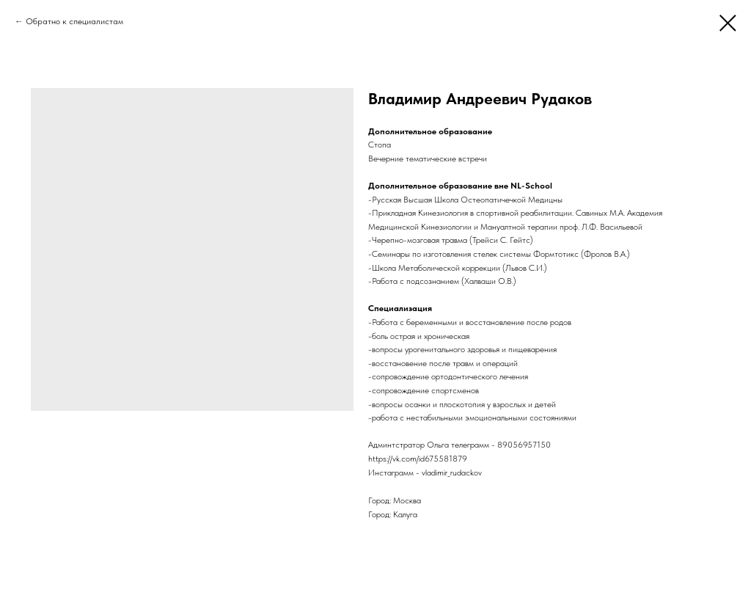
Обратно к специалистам (74, 21)
